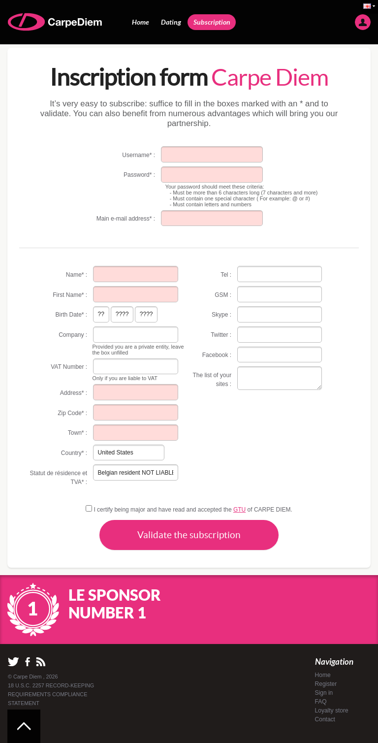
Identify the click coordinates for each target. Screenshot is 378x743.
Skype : (221, 314)
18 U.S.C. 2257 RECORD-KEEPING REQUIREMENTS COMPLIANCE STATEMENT (51, 694)
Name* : (76, 274)
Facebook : (216, 355)
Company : (73, 334)
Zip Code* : (72, 413)
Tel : (225, 274)
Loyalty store (331, 710)
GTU (239, 509)
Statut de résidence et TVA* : (58, 477)
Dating (171, 22)
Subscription (211, 22)
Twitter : (221, 334)
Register (326, 683)
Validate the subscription (189, 534)
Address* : (73, 392)
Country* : (74, 453)
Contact (325, 719)
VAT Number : (69, 366)
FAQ (321, 701)
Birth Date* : (72, 314)
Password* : (139, 174)
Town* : (77, 432)
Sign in (324, 692)
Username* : (138, 155)
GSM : (223, 294)
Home (140, 22)
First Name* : (70, 294)
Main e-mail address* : (125, 218)
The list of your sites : (211, 380)
